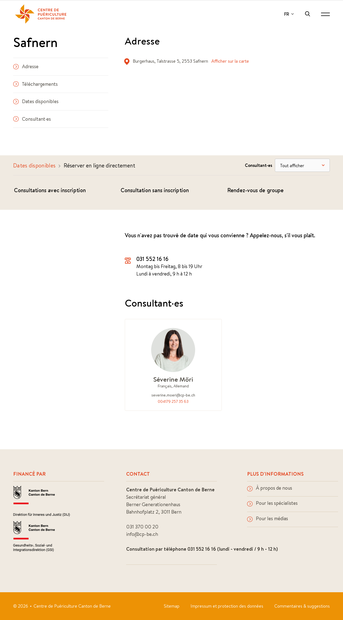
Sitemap (171, 606)
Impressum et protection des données (226, 606)
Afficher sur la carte (230, 61)
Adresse (25, 66)
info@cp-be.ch (142, 534)
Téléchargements (35, 84)
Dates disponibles (36, 101)
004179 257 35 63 (173, 401)
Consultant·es (32, 118)
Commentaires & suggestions (302, 606)
